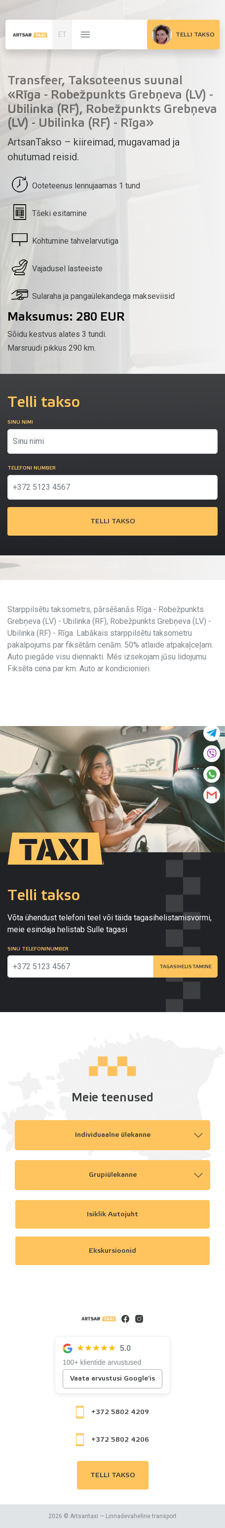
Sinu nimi (20, 422)
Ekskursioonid (112, 1251)
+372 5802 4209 (112, 1412)
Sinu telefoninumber (38, 949)
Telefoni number (31, 468)
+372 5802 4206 (112, 1439)
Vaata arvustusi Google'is (112, 1378)
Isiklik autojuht (112, 1214)
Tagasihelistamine (185, 967)
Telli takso (112, 521)
